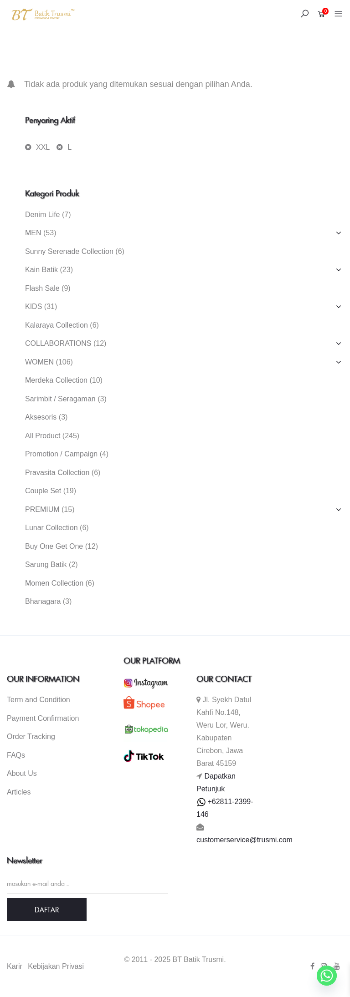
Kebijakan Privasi (56, 966)
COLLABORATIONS (58, 343)
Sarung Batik (46, 564)
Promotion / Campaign (61, 454)
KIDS (33, 306)
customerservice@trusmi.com (244, 840)
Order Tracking (31, 736)
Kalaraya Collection (56, 325)
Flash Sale (42, 288)
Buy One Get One (54, 546)
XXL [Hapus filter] (43, 147)
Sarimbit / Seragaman (60, 399)
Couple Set (43, 491)
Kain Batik (41, 269)
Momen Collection (54, 583)
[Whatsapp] (327, 976)
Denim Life (42, 214)
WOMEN (39, 362)
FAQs (16, 755)
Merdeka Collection (56, 380)
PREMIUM (42, 509)
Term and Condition (38, 699)
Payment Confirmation (43, 718)
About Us (22, 773)
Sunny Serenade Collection (69, 251)
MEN (33, 233)
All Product (42, 436)
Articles (19, 792)
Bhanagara (43, 601)
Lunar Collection (51, 527)
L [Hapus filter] (69, 147)
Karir (14, 966)
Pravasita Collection (57, 472)
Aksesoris (41, 417)
